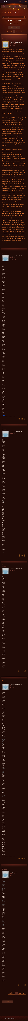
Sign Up (25, 1)
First (7, 31)
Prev (11, 31)
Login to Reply (14, 27)
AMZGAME (5, 12)
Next (17, 31)
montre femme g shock (3, 901)
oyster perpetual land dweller (3, 885)
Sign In (21, 1)
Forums (12, 12)
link (3, 468)
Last (21, 31)
